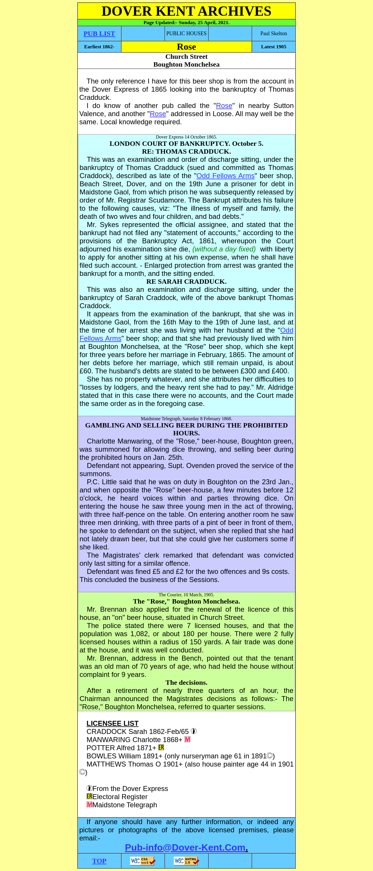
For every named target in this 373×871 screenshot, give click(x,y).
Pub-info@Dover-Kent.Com (185, 847)
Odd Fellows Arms (225, 176)
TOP (99, 861)
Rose (224, 105)
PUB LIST (99, 33)
